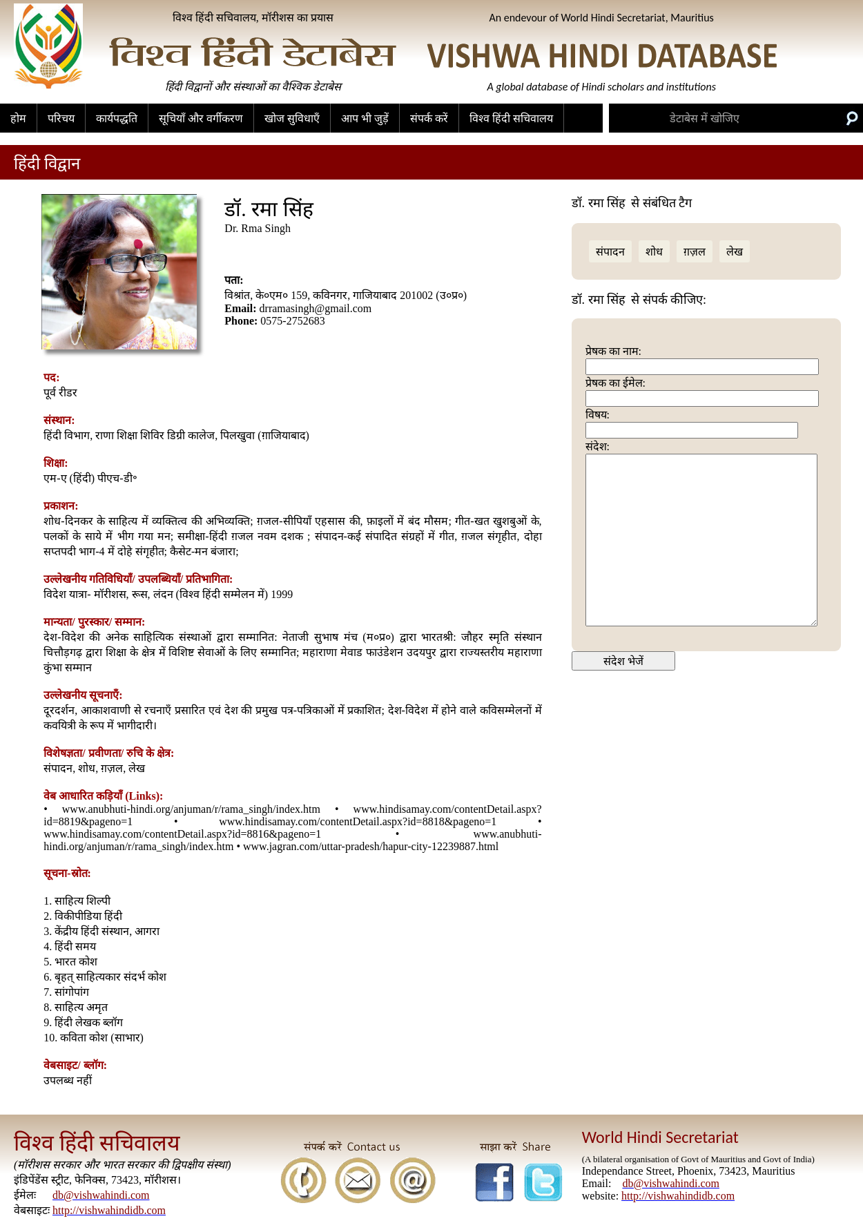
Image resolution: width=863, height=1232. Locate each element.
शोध (654, 252)
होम (18, 118)
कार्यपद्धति (116, 118)
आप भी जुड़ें (365, 118)
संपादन (610, 252)
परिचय (61, 118)
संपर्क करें (429, 118)
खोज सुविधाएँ (292, 118)
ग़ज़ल (694, 252)
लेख (734, 252)
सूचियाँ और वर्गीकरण (201, 118)
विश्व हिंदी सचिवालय (511, 118)
